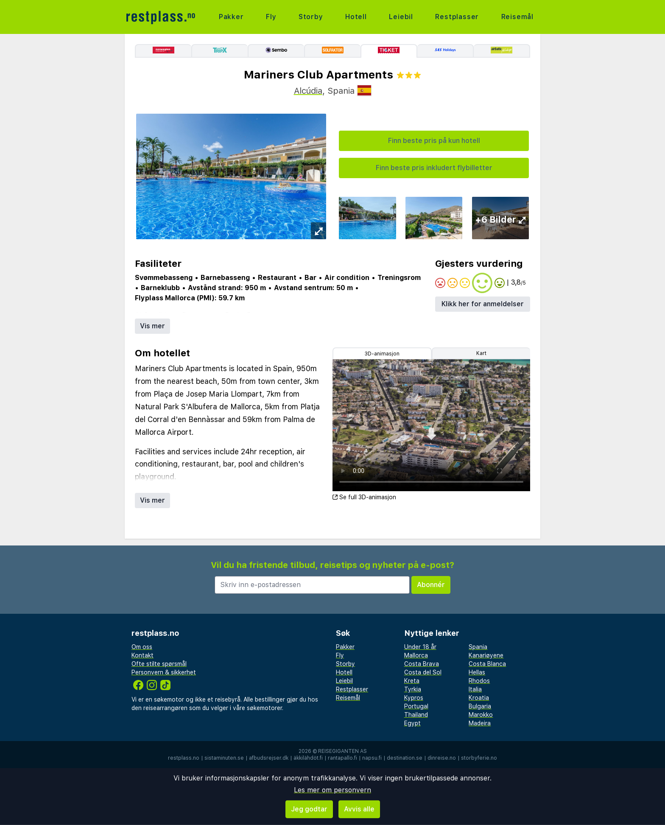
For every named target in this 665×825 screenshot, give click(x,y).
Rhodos (479, 680)
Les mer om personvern (332, 790)
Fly (271, 17)
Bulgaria (480, 706)
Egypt (412, 723)
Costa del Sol (422, 672)
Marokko (481, 714)
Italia (475, 689)
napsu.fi (372, 758)
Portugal (416, 706)
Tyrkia (412, 689)
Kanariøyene (486, 655)
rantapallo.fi (342, 758)
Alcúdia (308, 91)
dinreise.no (442, 758)
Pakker (231, 17)
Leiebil (401, 17)
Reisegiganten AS (342, 751)
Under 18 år (420, 646)
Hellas (477, 672)
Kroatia (479, 697)
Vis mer (152, 326)
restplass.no (183, 758)
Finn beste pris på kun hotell (434, 141)
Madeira (480, 723)
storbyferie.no (479, 758)
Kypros (413, 697)
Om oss (141, 646)
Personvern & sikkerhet (163, 672)
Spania (478, 646)
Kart (481, 353)
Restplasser (457, 17)
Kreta (411, 680)
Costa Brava (421, 663)
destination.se (404, 758)
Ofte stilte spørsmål (159, 663)
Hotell (356, 17)
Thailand (416, 714)
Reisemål (517, 17)
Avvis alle (359, 809)
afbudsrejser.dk (268, 758)
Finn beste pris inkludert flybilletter (434, 168)
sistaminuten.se (224, 758)
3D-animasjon (382, 354)
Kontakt (142, 655)
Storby (311, 17)
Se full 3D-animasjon (364, 497)
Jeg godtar (309, 809)
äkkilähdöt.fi (308, 758)
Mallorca (416, 655)
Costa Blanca (487, 663)
